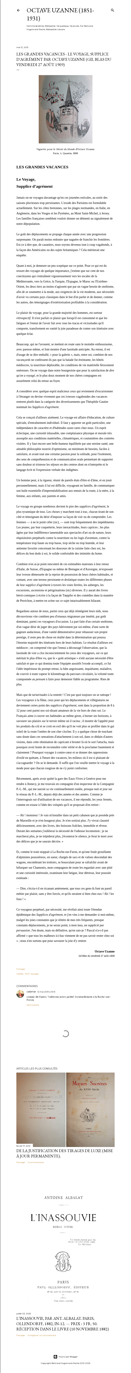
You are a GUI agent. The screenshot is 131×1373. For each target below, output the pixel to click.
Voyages (35, 973)
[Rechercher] (113, 9)
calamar (31, 991)
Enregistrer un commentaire (42, 1335)
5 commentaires (36, 1162)
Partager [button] (20, 969)
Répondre (33, 1005)
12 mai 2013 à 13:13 (46, 991)
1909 (27, 973)
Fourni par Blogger (65, 1357)
